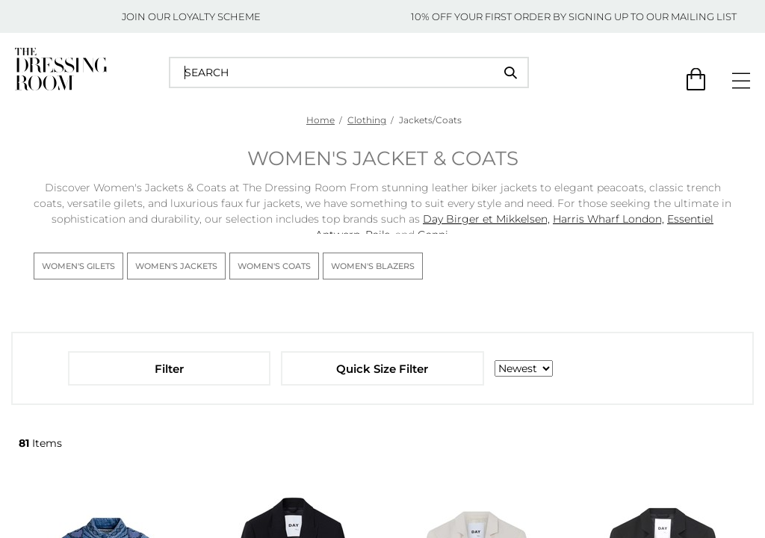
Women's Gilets (78, 266)
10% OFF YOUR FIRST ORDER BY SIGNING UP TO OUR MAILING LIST (574, 16)
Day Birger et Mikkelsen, (486, 219)
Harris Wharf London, (608, 219)
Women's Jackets (176, 266)
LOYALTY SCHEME (217, 16)
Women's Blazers (373, 266)
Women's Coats (274, 266)
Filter (169, 369)
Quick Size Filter (382, 369)
